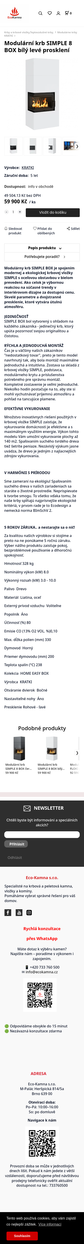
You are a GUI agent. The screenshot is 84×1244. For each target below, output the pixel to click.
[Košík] (68, 13)
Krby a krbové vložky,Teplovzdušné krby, (29, 32)
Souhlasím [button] (22, 1236)
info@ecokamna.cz (44, 971)
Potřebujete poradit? (42, 256)
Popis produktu (42, 247)
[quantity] (13, 212)
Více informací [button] (50, 1224)
